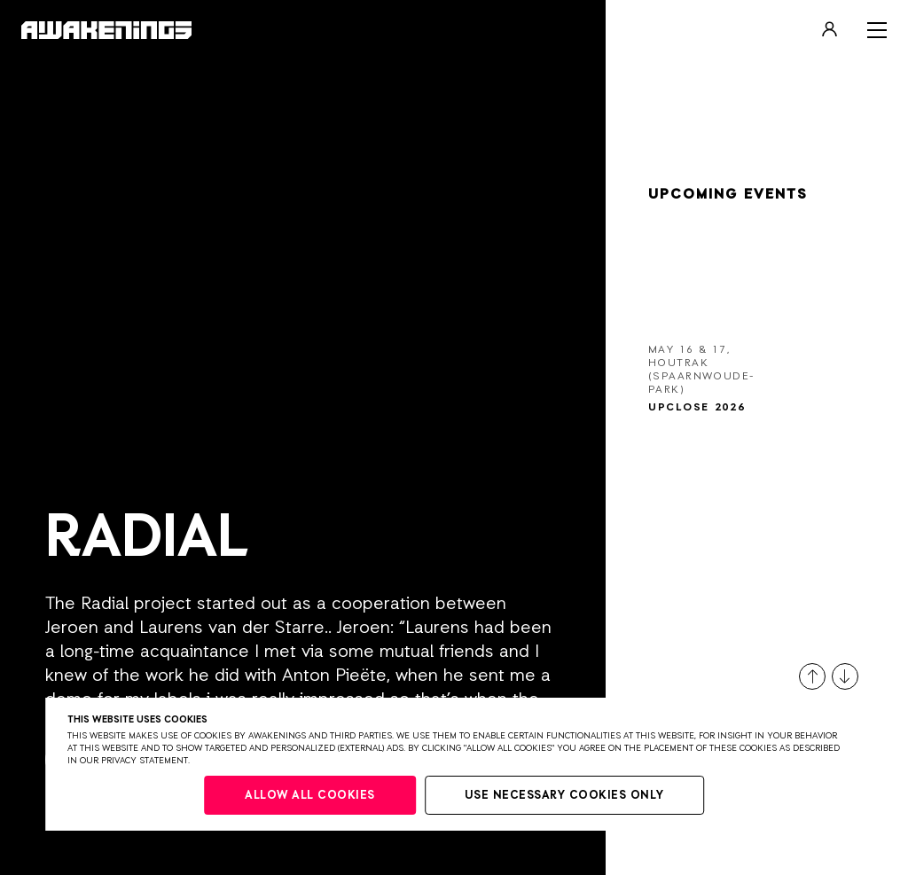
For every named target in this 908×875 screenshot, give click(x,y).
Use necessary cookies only (564, 795)
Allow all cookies (310, 795)
